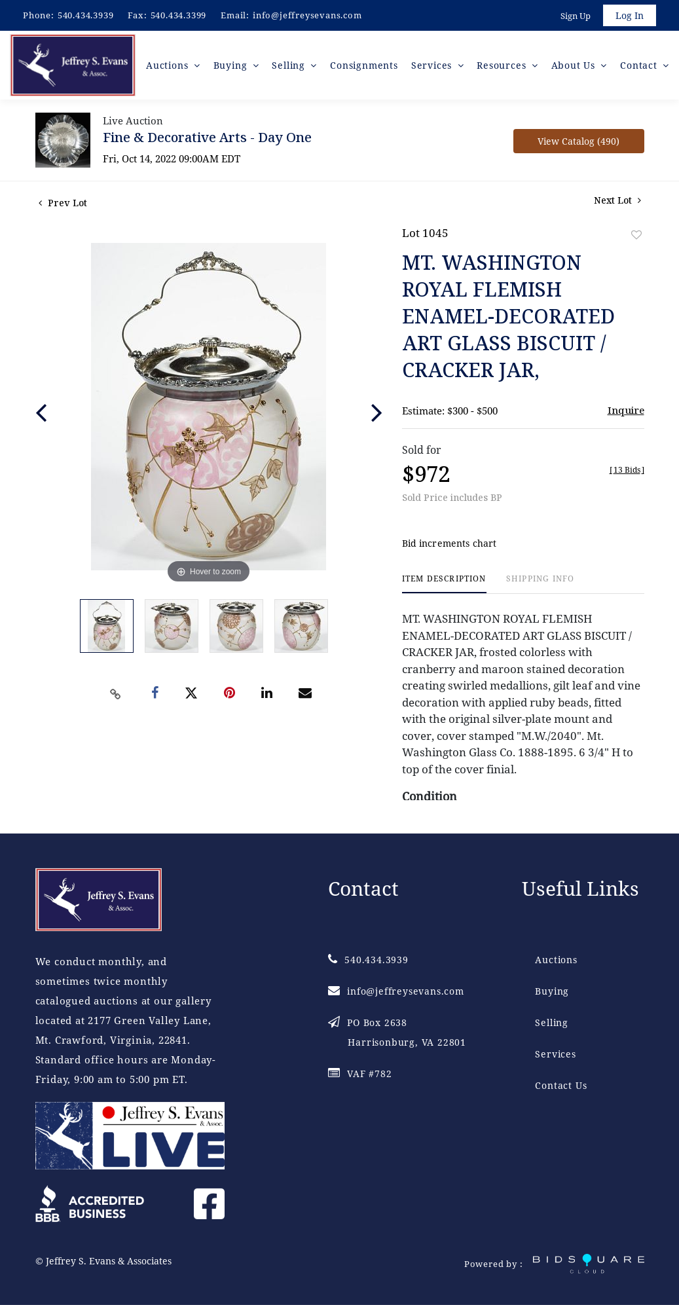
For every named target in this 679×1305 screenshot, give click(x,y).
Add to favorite (636, 235)
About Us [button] (574, 65)
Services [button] (433, 65)
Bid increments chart (449, 544)
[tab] (444, 584)
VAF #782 (360, 1073)
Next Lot (617, 200)
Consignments (365, 65)
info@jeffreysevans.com (307, 15)
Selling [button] (290, 65)
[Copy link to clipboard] (115, 694)
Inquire (626, 410)
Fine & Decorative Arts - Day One (207, 138)
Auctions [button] (169, 65)
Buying (552, 991)
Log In (629, 15)
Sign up (575, 16)
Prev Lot (63, 203)
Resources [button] (503, 65)
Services (555, 1054)
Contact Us (561, 1085)
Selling (551, 1022)
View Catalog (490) (578, 142)
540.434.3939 (86, 15)
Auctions (556, 959)
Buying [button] (232, 65)
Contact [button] (640, 65)
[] (627, 470)
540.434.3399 (179, 15)
